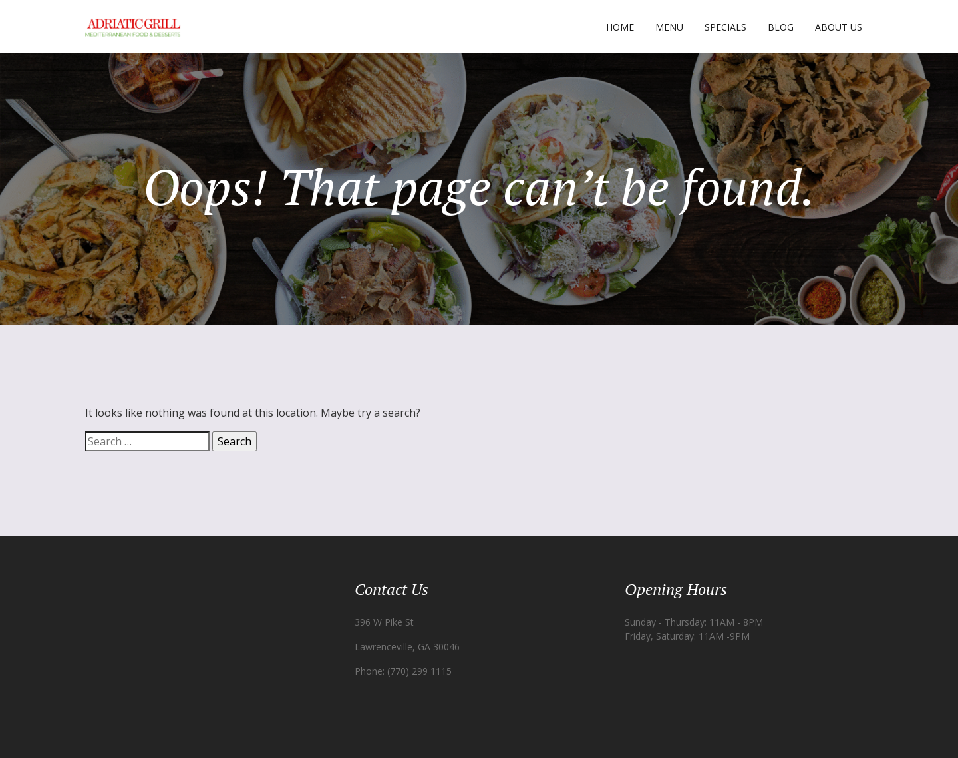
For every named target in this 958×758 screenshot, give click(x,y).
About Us (838, 27)
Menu (669, 27)
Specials (725, 27)
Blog (781, 27)
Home (620, 27)
